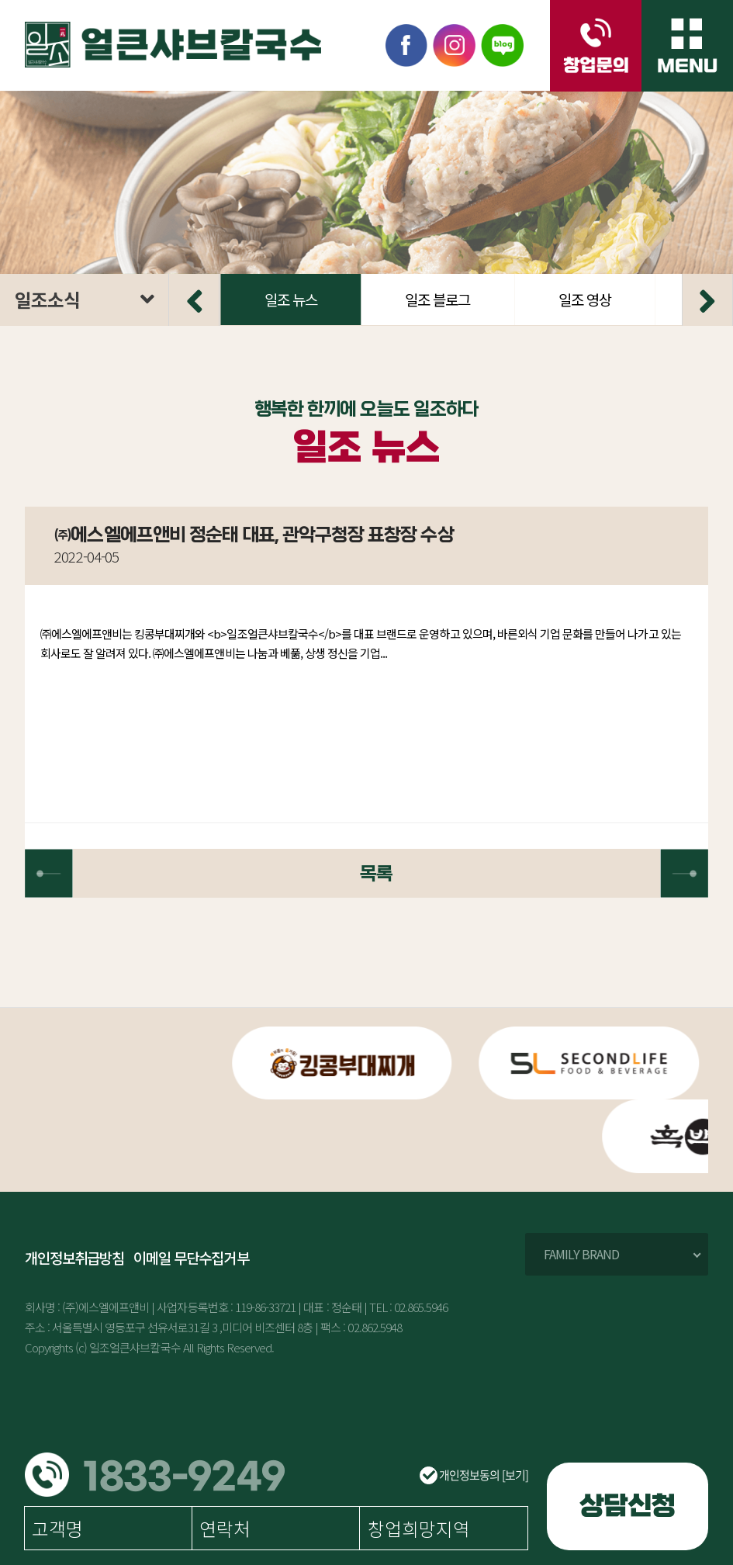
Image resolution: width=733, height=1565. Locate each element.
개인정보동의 (474, 1475)
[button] (194, 299)
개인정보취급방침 (74, 1258)
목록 (366, 874)
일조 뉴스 (450, 299)
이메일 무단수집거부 (190, 1258)
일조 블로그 (597, 299)
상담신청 (627, 1506)
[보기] (515, 1475)
